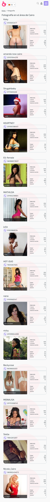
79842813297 (10, 438)
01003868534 (11, 230)
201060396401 (11, 127)
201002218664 (11, 196)
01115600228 (10, 92)
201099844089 (11, 334)
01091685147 (10, 299)
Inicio (4, 11)
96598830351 (10, 369)
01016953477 (10, 23)
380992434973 (11, 472)
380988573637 (11, 161)
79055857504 (11, 265)
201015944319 (11, 57)
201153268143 (11, 403)
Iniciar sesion (41, 3)
